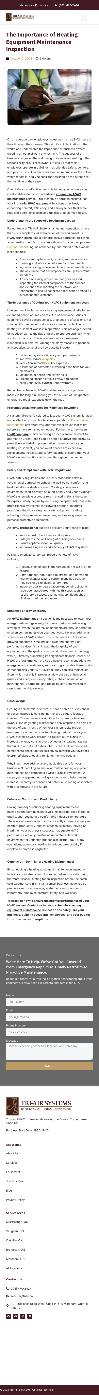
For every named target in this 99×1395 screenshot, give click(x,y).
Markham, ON (15, 1259)
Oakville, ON (14, 1240)
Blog (9, 1190)
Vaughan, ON (15, 1231)
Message (12, 1040)
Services (11, 1162)
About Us (12, 1153)
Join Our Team (15, 1181)
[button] (84, 18)
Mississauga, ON (17, 1221)
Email (9, 1010)
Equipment (13, 1172)
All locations (14, 1268)
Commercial (15, 247)
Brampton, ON (15, 1249)
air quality (48, 359)
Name (10, 995)
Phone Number (16, 1025)
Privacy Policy (15, 1199)
